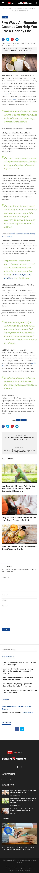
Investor (16, 869)
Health (4, 17)
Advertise (15, 867)
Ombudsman (20, 870)
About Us (23, 867)
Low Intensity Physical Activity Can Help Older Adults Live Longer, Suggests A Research (18, 488)
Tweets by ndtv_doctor (9, 780)
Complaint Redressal (27, 869)
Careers (28, 870)
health (7, 94)
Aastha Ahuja (14, 48)
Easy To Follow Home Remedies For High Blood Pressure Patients (19, 518)
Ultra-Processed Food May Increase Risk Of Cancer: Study (19, 547)
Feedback (30, 867)
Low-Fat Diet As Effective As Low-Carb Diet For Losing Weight (23, 791)
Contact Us (11, 870)
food (14, 99)
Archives (8, 867)
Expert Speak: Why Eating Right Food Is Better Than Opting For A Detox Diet (19, 450)
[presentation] (10, 617)
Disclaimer (9, 869)
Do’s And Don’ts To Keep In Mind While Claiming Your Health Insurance (19, 438)
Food (18, 420)
